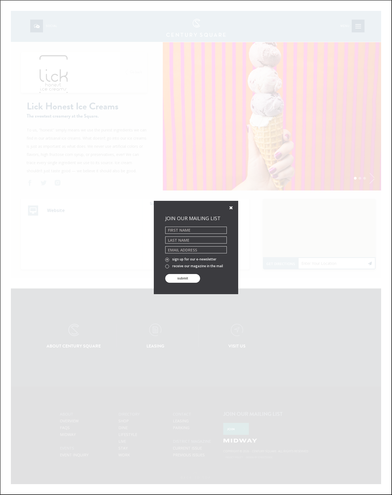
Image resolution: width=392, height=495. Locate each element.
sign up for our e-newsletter (190, 259)
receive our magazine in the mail (194, 266)
